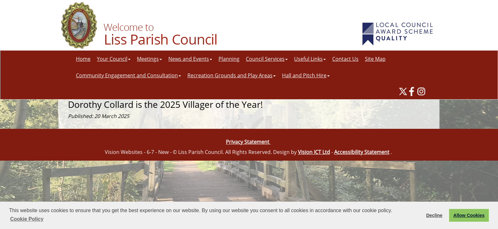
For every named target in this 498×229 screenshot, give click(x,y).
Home (83, 58)
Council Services (267, 58)
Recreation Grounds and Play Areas (231, 75)
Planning (229, 58)
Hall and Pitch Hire (306, 75)
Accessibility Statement (361, 152)
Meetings (149, 58)
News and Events (190, 58)
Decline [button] (434, 215)
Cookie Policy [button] (27, 219)
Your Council (114, 58)
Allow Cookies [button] (468, 215)
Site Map (375, 58)
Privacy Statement (248, 141)
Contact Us (345, 58)
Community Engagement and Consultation (128, 75)
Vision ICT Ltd (314, 152)
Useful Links (310, 58)
